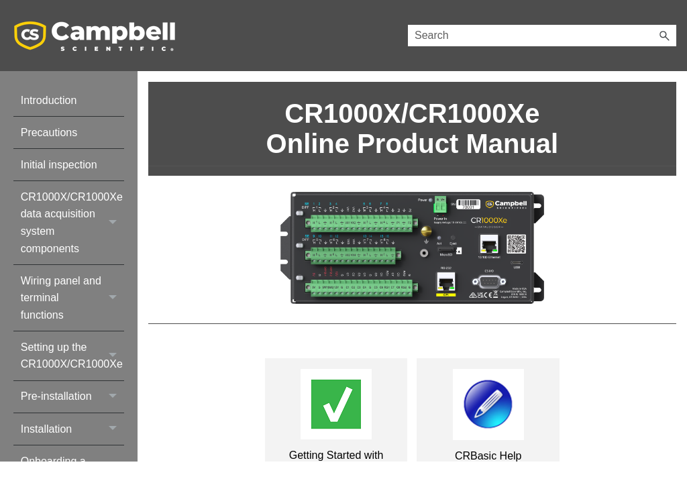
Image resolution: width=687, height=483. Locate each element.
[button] (664, 35)
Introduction (49, 100)
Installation (72, 429)
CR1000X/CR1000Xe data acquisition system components (72, 222)
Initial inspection (59, 164)
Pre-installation (72, 397)
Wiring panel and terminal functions (72, 298)
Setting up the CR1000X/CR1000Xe (72, 355)
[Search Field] (542, 35)
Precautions (49, 132)
